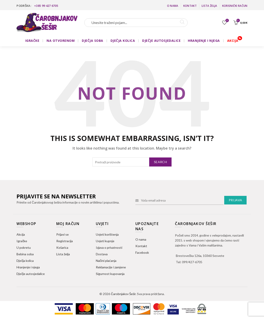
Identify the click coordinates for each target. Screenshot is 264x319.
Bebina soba (25, 254)
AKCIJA (232, 40)
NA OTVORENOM (61, 40)
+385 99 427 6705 (46, 6)
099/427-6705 (192, 262)
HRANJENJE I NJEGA (204, 40)
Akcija (20, 234)
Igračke (21, 241)
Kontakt (190, 6)
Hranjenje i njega (28, 267)
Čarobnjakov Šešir (123, 294)
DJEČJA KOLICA (123, 40)
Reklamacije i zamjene (111, 267)
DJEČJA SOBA (92, 40)
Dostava (102, 254)
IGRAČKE (32, 40)
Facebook (142, 252)
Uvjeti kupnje (105, 241)
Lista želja (209, 6)
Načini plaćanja (106, 261)
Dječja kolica (25, 261)
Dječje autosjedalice (30, 274)
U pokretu (23, 247)
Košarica (62, 247)
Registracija (64, 241)
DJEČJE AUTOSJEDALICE (161, 40)
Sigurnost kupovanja (110, 274)
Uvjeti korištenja (107, 234)
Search (160, 162)
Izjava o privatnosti (109, 247)
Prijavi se (62, 234)
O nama (172, 6)
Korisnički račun (235, 6)
